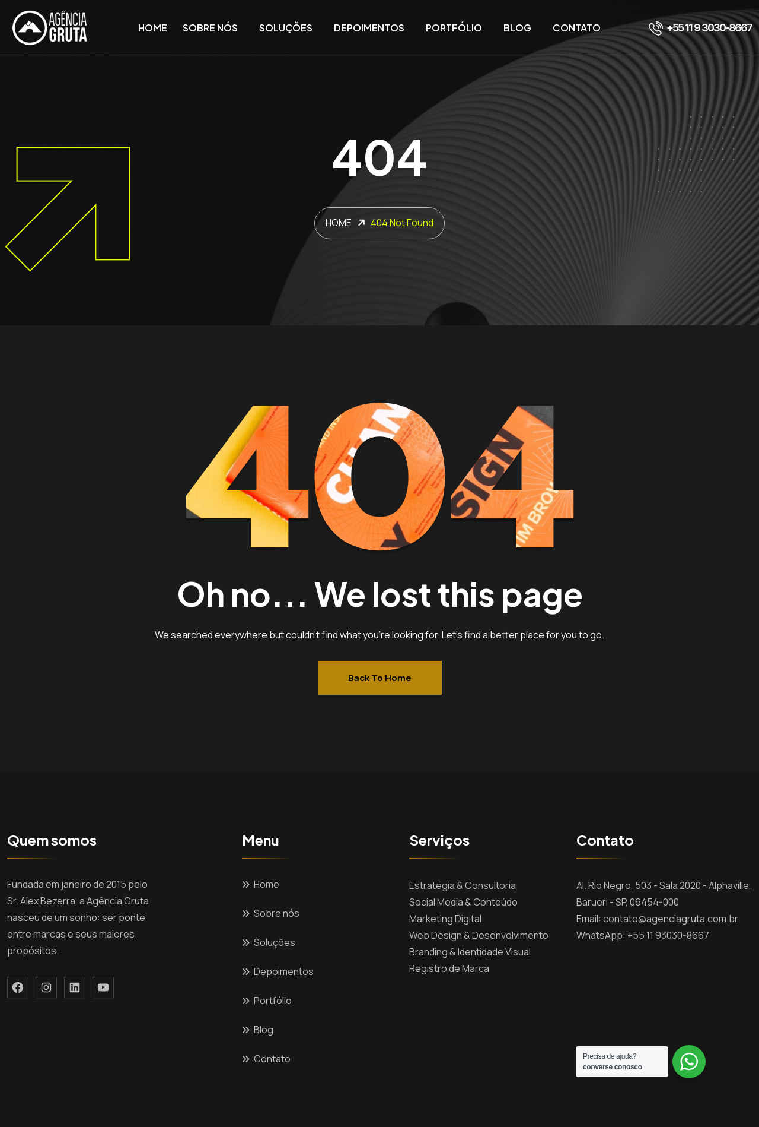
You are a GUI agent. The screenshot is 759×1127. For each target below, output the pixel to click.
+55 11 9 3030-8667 (700, 28)
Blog (517, 27)
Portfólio (454, 27)
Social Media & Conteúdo (463, 901)
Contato (577, 27)
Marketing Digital (445, 918)
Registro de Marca (449, 968)
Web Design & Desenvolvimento (478, 935)
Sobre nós (210, 27)
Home (152, 27)
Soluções (285, 27)
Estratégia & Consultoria (462, 885)
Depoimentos (369, 27)
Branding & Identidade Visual (470, 951)
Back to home (380, 678)
